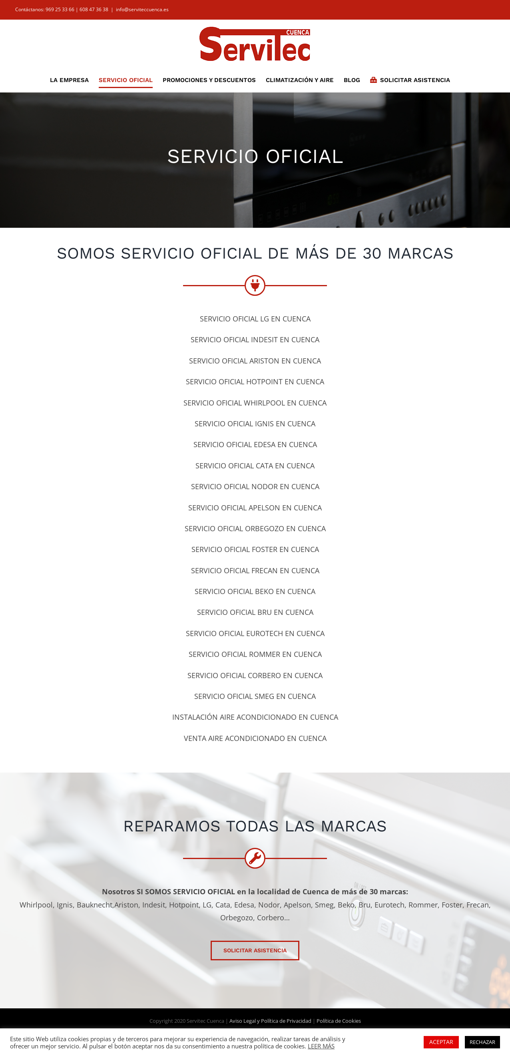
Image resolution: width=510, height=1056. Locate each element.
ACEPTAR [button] (441, 1042)
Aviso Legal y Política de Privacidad (270, 1020)
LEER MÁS (321, 1046)
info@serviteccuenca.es (142, 9)
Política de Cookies (339, 1020)
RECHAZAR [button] (482, 1042)
